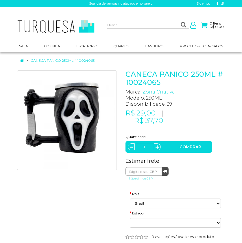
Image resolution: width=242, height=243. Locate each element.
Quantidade (135, 136)
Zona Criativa (159, 92)
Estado (137, 213)
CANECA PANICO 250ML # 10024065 (63, 60)
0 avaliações (163, 236)
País (135, 194)
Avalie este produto (196, 236)
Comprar (190, 146)
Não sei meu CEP (141, 178)
